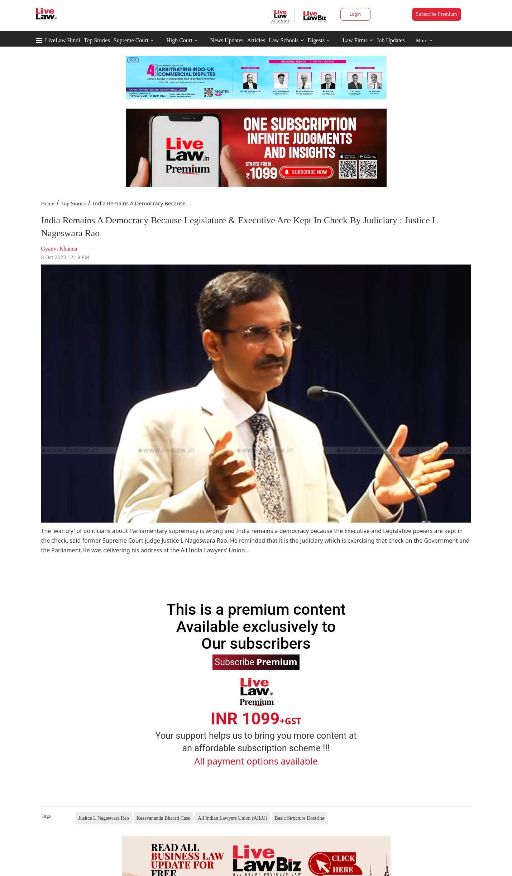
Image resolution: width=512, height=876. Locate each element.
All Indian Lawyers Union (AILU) (232, 818)
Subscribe (256, 662)
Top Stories (97, 40)
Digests (316, 40)
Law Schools (286, 40)
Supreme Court (131, 40)
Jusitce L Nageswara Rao (103, 818)
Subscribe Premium (436, 14)
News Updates (227, 40)
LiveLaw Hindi (62, 40)
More (424, 40)
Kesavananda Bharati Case (163, 818)
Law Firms (358, 40)
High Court (179, 40)
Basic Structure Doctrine (299, 818)
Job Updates (391, 40)
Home (47, 203)
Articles (256, 40)
